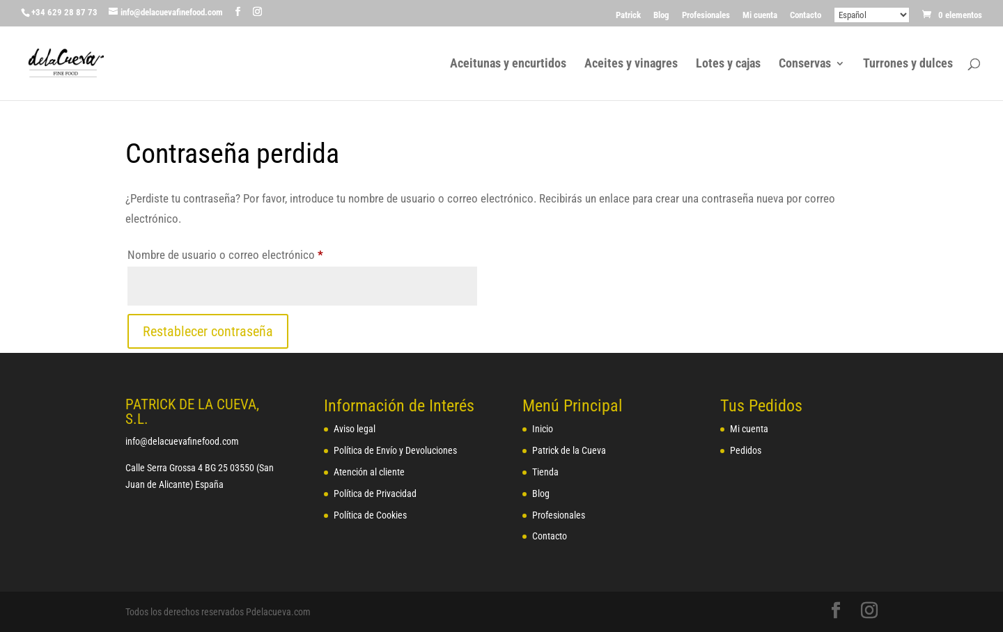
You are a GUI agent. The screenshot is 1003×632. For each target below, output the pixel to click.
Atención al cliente (369, 471)
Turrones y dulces (908, 64)
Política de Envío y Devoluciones (395, 450)
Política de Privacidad (375, 493)
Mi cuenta (759, 15)
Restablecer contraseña (208, 331)
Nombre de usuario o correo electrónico (250, 252)
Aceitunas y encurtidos (508, 64)
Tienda (545, 471)
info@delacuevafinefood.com (182, 441)
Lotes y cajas (728, 64)
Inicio (542, 428)
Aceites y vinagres (631, 64)
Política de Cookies (370, 515)
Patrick (628, 15)
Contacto (805, 15)
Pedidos (745, 450)
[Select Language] (872, 15)
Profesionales (706, 15)
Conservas (805, 64)
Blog (661, 15)
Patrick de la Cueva (569, 450)
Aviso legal (354, 428)
